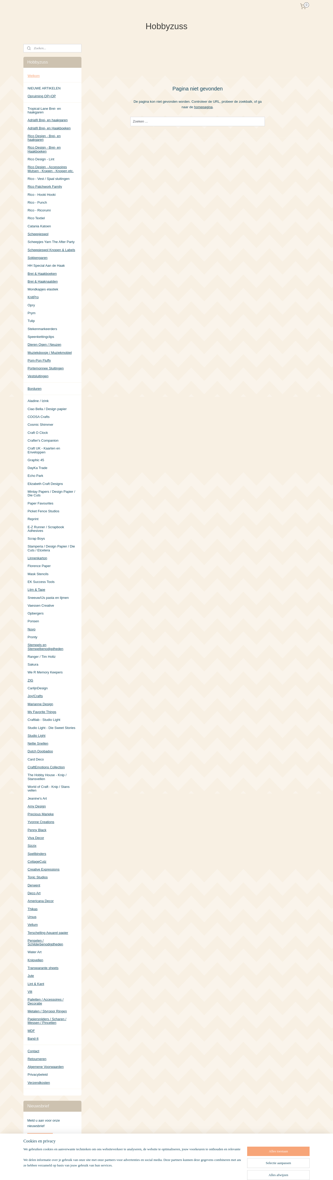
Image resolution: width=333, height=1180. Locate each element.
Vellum (33, 925)
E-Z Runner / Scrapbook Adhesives (46, 529)
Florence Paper (39, 566)
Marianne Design (40, 704)
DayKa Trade (37, 468)
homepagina (203, 107)
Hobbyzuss (35, 1154)
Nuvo (31, 629)
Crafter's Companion (43, 440)
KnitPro (33, 297)
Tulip (31, 321)
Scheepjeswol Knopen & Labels (51, 250)
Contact (33, 1051)
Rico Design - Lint (41, 159)
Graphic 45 (36, 460)
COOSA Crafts (39, 417)
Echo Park (35, 476)
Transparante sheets (43, 968)
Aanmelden (40, 1137)
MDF (31, 1031)
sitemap (181, 1170)
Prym (31, 313)
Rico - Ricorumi (39, 210)
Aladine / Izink (38, 401)
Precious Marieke (41, 814)
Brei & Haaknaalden (43, 281)
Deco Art (34, 893)
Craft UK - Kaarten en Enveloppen (44, 450)
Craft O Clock (38, 433)
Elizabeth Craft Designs (45, 484)
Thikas (32, 909)
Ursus (32, 917)
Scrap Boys (36, 538)
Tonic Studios (38, 877)
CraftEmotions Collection (46, 767)
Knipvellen (35, 960)
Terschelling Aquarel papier (48, 933)
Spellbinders (37, 854)
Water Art (35, 952)
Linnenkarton (37, 558)
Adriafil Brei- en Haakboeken (49, 128)
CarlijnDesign (38, 688)
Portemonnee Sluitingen (46, 368)
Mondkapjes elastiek (43, 289)
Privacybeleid (38, 1074)
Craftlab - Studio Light (44, 720)
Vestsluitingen (38, 376)
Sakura (33, 664)
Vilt (30, 992)
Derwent (34, 885)
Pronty (32, 637)
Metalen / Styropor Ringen (47, 1011)
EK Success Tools (41, 582)
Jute (31, 976)
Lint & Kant (36, 984)
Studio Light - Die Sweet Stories (51, 728)
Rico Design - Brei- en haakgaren (44, 138)
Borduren (34, 389)
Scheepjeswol (38, 234)
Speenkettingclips (41, 337)
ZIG (30, 680)
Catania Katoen (39, 226)
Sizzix (32, 846)
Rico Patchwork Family (45, 186)
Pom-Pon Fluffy (39, 360)
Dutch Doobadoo (40, 751)
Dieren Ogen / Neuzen (44, 344)
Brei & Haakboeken (42, 274)
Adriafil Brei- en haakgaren (48, 120)
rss (191, 1170)
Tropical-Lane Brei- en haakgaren (44, 110)
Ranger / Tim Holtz (42, 657)
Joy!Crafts (35, 696)
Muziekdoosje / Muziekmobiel (50, 353)
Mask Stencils (38, 574)
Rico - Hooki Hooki (42, 195)
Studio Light (37, 736)
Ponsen (33, 621)
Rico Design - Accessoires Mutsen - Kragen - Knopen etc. (51, 169)
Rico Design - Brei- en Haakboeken (44, 149)
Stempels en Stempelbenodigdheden (45, 646)
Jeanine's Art (37, 798)
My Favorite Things (42, 712)
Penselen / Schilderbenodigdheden (45, 942)
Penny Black (37, 830)
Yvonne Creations (41, 822)
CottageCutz (37, 861)
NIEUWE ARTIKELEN (44, 88)
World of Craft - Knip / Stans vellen (49, 788)
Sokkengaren (38, 258)
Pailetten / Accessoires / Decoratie (45, 1001)
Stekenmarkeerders (42, 329)
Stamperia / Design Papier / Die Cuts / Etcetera (51, 548)
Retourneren (37, 1059)
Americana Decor (41, 901)
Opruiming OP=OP (42, 96)
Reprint (33, 519)
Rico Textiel (36, 218)
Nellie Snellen (38, 743)
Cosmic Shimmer (40, 425)
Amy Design (37, 806)
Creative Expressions (44, 869)
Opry (31, 305)
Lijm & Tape (36, 590)
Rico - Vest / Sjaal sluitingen (48, 179)
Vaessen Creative (41, 605)
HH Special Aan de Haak (46, 265)
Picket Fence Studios (43, 511)
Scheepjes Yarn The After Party (51, 242)
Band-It (33, 1039)
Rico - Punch (37, 202)
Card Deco (36, 759)
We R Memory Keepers (45, 672)
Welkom (34, 76)
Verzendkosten (39, 1083)
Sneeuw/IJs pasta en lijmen (48, 598)
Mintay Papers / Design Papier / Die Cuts (51, 493)
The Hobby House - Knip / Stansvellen (47, 777)
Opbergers (35, 613)
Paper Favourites (40, 503)
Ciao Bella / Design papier (47, 409)
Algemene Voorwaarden (46, 1067)
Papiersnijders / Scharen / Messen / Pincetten (47, 1021)
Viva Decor (36, 838)
